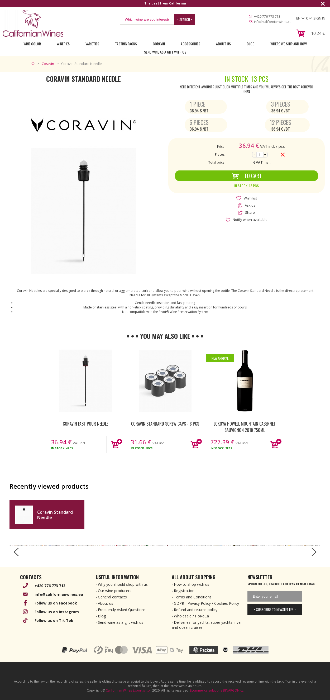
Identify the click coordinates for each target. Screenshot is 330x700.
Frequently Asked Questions (122, 609)
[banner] (33, 23)
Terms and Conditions (193, 596)
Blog (251, 43)
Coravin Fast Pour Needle (85, 424)
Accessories (190, 43)
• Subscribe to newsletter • (275, 609)
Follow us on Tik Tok (54, 620)
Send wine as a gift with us (165, 52)
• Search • (184, 19)
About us (105, 603)
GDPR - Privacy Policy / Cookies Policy (206, 603)
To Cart (246, 176)
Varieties (92, 43)
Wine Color (32, 43)
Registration (184, 590)
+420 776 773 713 (267, 16)
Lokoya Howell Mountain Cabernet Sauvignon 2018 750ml (245, 427)
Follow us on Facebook (56, 603)
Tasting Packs (126, 43)
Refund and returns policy (195, 609)
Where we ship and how (288, 43)
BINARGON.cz (233, 690)
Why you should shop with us (123, 584)
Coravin (159, 43)
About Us (223, 43)
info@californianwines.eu (272, 22)
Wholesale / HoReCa (191, 615)
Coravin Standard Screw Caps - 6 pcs (165, 424)
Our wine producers (114, 590)
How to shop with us (191, 584)
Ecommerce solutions (206, 690)
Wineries (63, 43)
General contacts (112, 596)
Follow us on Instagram (57, 611)
